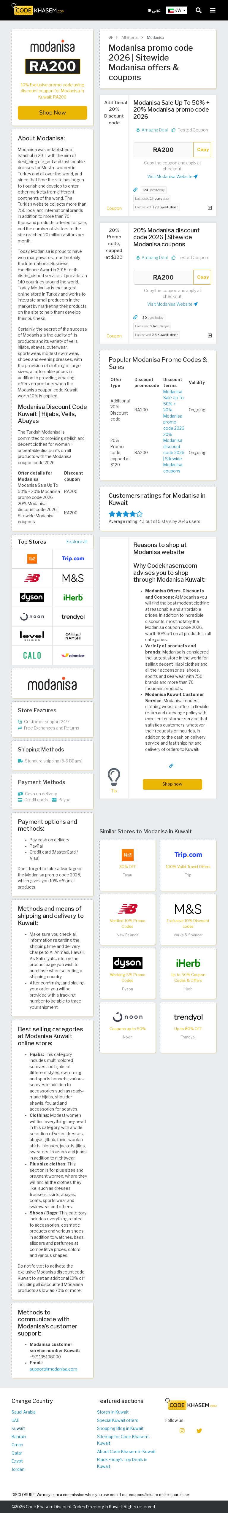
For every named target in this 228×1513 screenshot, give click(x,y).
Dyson (127, 989)
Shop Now (52, 112)
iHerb (188, 989)
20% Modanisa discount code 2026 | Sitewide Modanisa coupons (173, 452)
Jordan (18, 1469)
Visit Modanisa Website (172, 176)
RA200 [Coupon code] (164, 149)
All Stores (129, 37)
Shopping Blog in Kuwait (120, 1428)
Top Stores (32, 541)
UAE (15, 1420)
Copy (203, 149)
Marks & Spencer (188, 935)
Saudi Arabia (24, 1412)
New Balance (127, 935)
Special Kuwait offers (117, 1420)
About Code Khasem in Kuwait (126, 1451)
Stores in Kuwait (113, 1412)
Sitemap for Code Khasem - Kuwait (124, 1440)
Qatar (17, 1453)
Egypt (17, 1461)
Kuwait (18, 1428)
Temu (127, 875)
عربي (154, 10)
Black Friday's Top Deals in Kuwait (122, 1463)
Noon (127, 1037)
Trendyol (188, 1037)
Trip (188, 875)
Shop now (172, 784)
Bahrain (19, 1436)
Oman (17, 1444)
